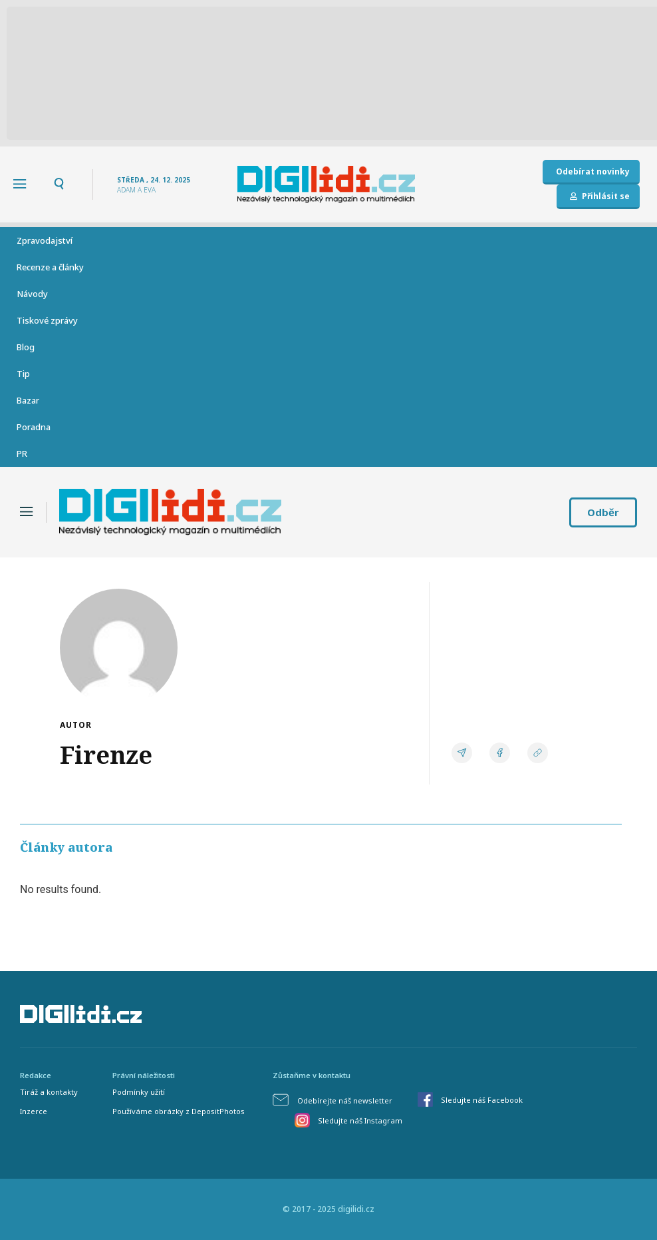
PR (22, 454)
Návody (32, 294)
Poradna (34, 427)
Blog (26, 347)
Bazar (28, 400)
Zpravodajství (44, 240)
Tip (23, 374)
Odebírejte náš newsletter (344, 1100)
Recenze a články (50, 267)
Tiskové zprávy (47, 320)
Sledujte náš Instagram (360, 1120)
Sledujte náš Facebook (482, 1100)
